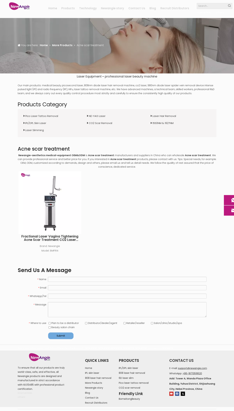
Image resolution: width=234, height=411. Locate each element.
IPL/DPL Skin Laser (35, 123)
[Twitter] (183, 394)
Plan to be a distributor (64, 323)
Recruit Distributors (96, 402)
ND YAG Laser (97, 116)
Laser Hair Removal (164, 116)
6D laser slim (126, 378)
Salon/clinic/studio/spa (166, 323)
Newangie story (94, 387)
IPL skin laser (92, 373)
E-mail (173, 368)
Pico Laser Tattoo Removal (41, 116)
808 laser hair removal (98, 378)
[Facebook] (177, 394)
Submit (61, 335)
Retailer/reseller (134, 323)
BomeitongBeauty (129, 399)
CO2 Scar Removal (100, 123)
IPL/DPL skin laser (128, 368)
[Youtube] (171, 394)
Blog (87, 392)
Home (88, 368)
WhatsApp (175, 373)
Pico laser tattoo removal (134, 383)
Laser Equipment (89, 76)
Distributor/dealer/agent (101, 323)
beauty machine (145, 76)
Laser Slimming (34, 130)
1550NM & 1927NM (163, 123)
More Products (93, 383)
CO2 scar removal (129, 387)
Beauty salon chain (62, 327)
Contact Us (91, 397)
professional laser (118, 76)
